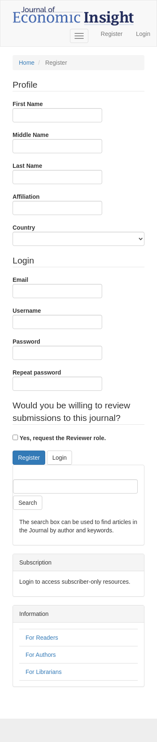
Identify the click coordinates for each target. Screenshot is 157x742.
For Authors (41, 654)
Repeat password (57, 380)
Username (57, 318)
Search (27, 502)
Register (112, 33)
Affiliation (57, 204)
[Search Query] (75, 486)
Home (26, 62)
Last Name (57, 173)
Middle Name (57, 142)
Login (143, 33)
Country (78, 235)
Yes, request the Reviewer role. (59, 438)
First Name (57, 111)
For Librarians (44, 672)
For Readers (42, 637)
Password (57, 349)
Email (57, 287)
